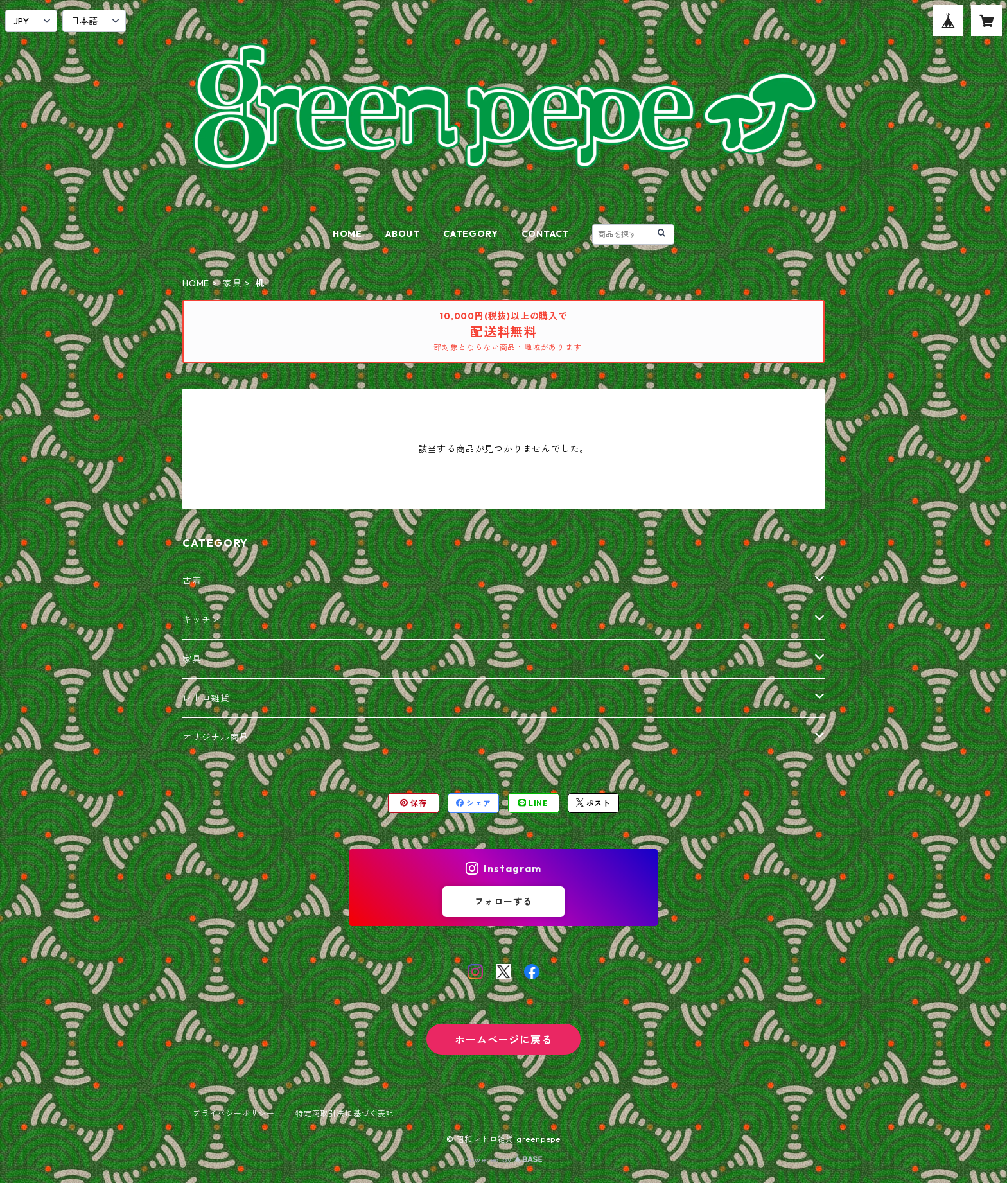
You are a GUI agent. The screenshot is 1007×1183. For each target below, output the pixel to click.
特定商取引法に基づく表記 (344, 1113)
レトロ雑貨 (206, 698)
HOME (347, 234)
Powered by (504, 1159)
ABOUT (402, 234)
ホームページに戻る (503, 1039)
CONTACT (545, 234)
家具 (232, 283)
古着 (192, 580)
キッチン (201, 620)
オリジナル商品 (215, 737)
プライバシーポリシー (234, 1113)
